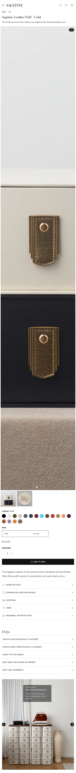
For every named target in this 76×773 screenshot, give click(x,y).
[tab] (37, 487)
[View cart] (72, 5)
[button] (8, 498)
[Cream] (9, 516)
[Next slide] (72, 724)
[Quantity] (7, 553)
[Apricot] (63, 516)
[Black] (4, 516)
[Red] (36, 516)
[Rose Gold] (47, 516)
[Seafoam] (42, 516)
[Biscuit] (58, 516)
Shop (4, 11)
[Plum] (69, 516)
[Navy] (31, 516)
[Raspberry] (53, 516)
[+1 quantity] (11, 553)
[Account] (66, 5)
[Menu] (3, 5)
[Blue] (25, 516)
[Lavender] (9, 521)
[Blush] (20, 516)
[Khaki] (15, 516)
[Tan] (4, 521)
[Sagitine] (14, 5)
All (10, 11)
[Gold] (20, 521)
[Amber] (15, 521)
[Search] (61, 5)
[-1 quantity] (4, 553)
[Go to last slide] (4, 724)
